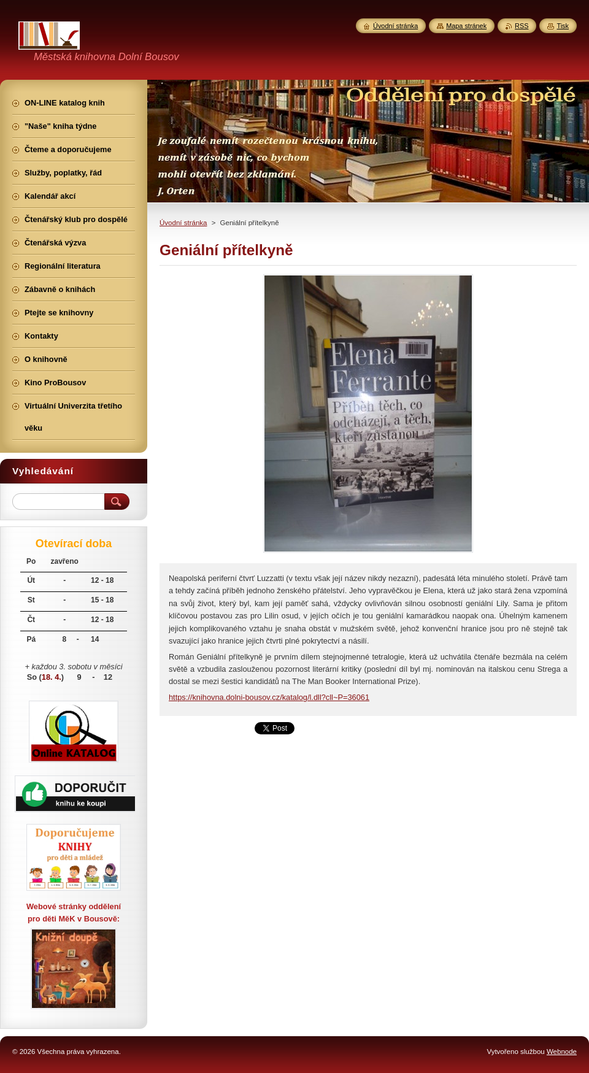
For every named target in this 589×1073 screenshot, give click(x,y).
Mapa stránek (466, 25)
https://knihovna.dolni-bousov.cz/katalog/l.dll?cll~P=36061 (269, 697)
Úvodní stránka (183, 222)
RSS (521, 25)
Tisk (562, 25)
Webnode (562, 1051)
